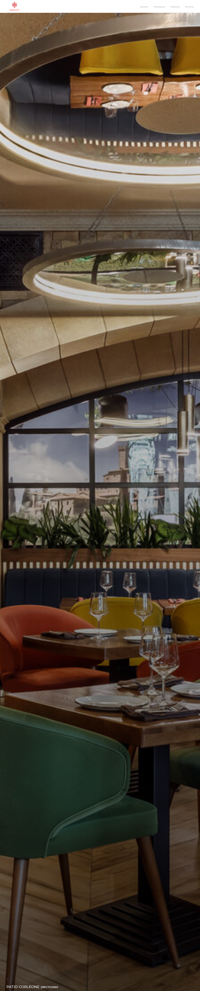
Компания (174, 7)
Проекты (144, 7)
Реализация (159, 7)
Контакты (189, 7)
